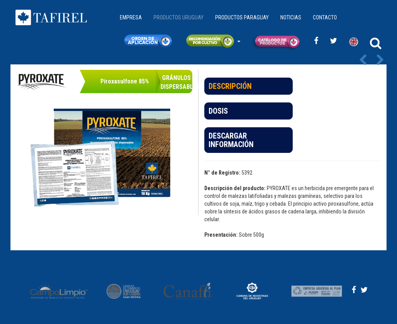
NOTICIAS (290, 17)
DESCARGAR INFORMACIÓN (231, 140)
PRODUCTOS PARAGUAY (242, 17)
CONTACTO (325, 17)
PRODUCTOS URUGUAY (179, 17)
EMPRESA (131, 17)
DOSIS (218, 111)
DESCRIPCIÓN (230, 86)
